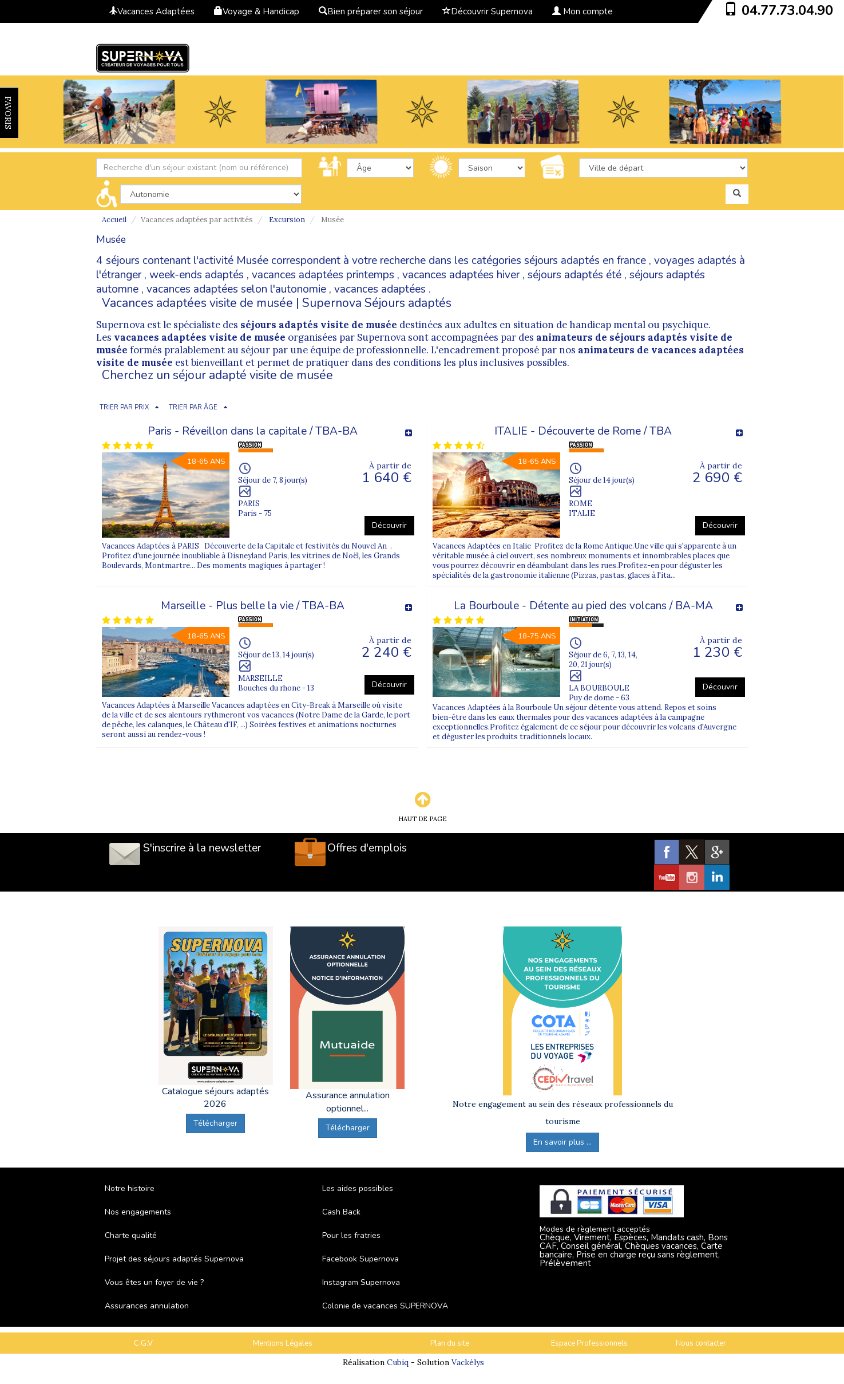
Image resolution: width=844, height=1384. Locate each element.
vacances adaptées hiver (461, 274)
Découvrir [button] (389, 525)
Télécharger (215, 1123)
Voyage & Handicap (256, 11)
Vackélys (467, 1362)
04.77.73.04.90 (787, 10)
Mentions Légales (282, 1343)
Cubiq (398, 1362)
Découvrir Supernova (487, 11)
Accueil (114, 219)
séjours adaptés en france (585, 260)
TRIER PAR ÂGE (193, 407)
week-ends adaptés (196, 274)
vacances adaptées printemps (323, 274)
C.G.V (143, 1343)
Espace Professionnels (589, 1343)
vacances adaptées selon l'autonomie (236, 289)
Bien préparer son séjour (371, 11)
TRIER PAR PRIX (124, 407)
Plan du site (449, 1343)
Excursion (287, 219)
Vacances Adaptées (152, 11)
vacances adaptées (380, 289)
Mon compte (582, 11)
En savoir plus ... (562, 1142)
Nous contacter (701, 1343)
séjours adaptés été (574, 274)
